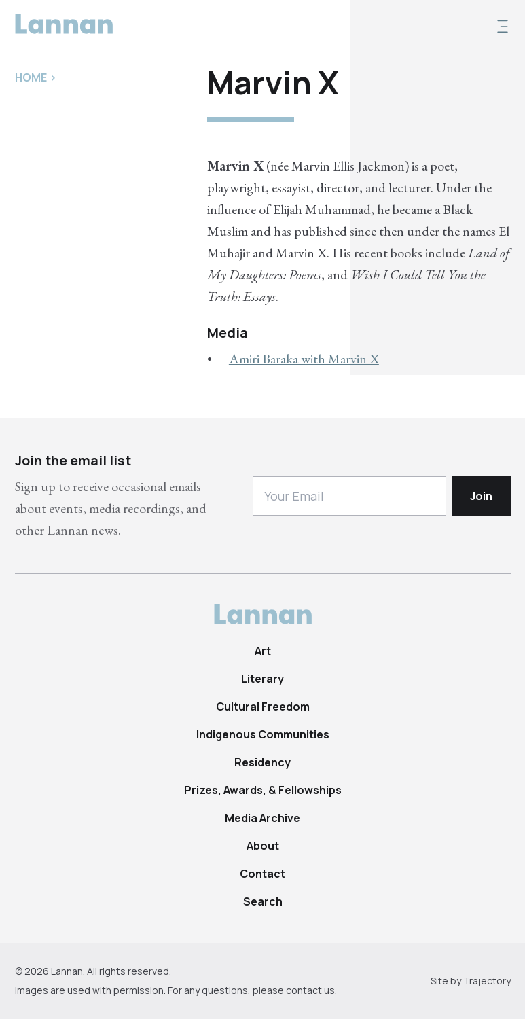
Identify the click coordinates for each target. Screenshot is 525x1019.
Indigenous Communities (262, 734)
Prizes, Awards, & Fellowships (263, 790)
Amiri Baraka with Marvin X (304, 359)
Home (31, 77)
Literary (262, 678)
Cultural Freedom (263, 706)
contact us (310, 990)
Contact (262, 873)
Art (263, 650)
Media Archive (262, 817)
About (263, 845)
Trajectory (487, 980)
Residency (262, 762)
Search (263, 901)
